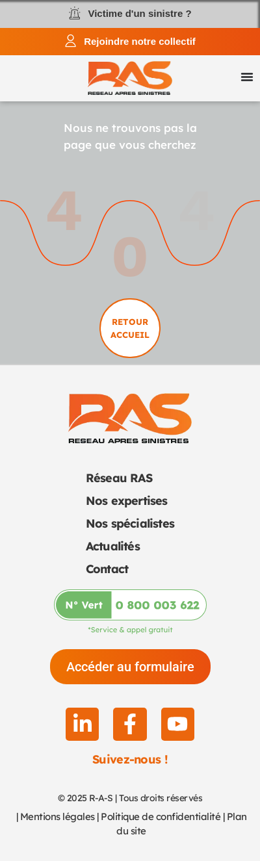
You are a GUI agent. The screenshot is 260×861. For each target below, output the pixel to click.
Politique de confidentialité (160, 816)
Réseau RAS (119, 477)
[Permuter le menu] (247, 76)
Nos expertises (127, 500)
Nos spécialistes (130, 523)
